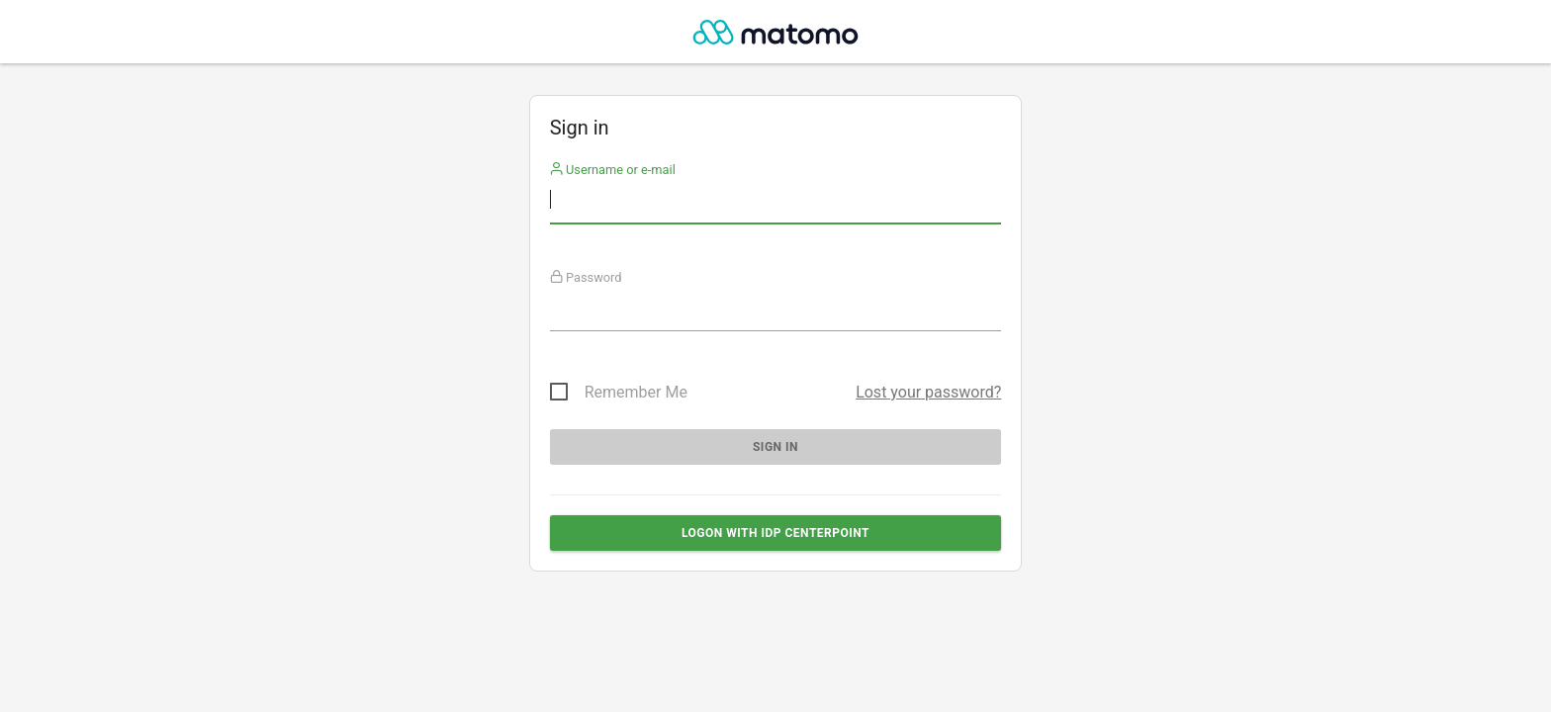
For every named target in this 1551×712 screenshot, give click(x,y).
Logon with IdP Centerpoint (775, 533)
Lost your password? (928, 392)
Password (586, 277)
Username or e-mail (613, 169)
